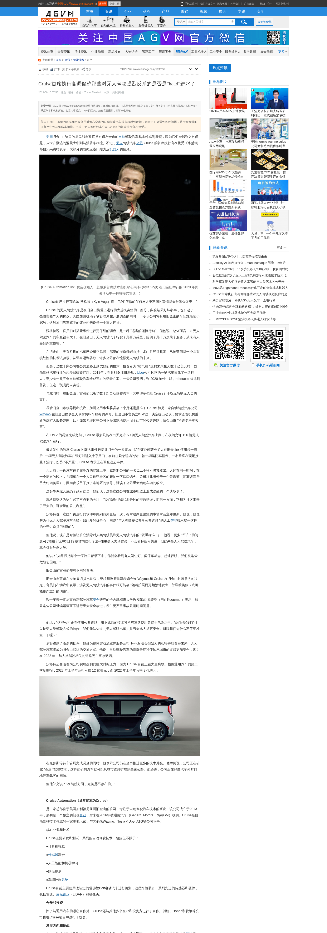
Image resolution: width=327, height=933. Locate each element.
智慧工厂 (148, 51)
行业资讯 (80, 51)
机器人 (114, 149)
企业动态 (97, 51)
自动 (121, 137)
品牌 (146, 11)
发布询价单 (265, 21)
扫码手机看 (72, 69)
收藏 (45, 69)
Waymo (45, 414)
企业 (127, 11)
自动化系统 (108, 25)
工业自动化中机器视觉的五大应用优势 (239, 313)
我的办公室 (206, 3)
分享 (88, 69)
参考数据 (249, 51)
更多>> (282, 247)
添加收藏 (222, 3)
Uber (140, 372)
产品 (165, 11)
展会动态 (266, 51)
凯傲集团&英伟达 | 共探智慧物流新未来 (240, 256)
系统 (65, 880)
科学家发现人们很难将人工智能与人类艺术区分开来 (248, 281)
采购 (184, 11)
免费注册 (114, 3)
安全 (260, 11)
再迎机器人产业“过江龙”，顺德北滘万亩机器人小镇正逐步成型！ (269, 207)
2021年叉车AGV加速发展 (227, 111)
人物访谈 (131, 51)
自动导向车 (89, 25)
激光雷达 (62, 894)
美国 (49, 137)
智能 (173, 520)
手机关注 (189, 3)
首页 (89, 11)
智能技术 (182, 51)
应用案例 (165, 51)
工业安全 (216, 51)
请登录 (102, 3)
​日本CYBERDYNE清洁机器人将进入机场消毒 (244, 319)
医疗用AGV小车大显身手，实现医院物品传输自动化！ (226, 176)
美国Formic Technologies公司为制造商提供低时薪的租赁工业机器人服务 (268, 146)
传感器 (53, 855)
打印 (57, 69)
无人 (119, 143)
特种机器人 (127, 25)
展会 (222, 11)
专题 (241, 11)
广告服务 (249, 3)
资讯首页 (47, 51)
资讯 (108, 11)
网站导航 (280, 3)
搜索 (244, 22)
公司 (139, 143)
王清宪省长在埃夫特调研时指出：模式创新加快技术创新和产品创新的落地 (268, 115)
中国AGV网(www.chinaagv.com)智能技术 (142, 69)
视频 (203, 11)
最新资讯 (64, 51)
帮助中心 (265, 3)
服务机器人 (145, 25)
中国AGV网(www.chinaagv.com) (76, 3)
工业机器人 (199, 51)
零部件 (161, 25)
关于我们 (235, 3)
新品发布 (114, 51)
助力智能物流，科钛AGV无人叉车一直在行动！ (246, 300)
